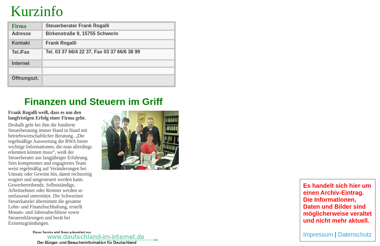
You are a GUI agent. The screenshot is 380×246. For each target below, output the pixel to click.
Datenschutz (355, 234)
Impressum (318, 234)
